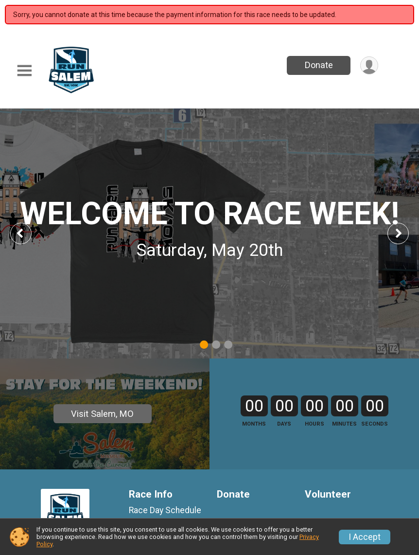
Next (405, 233)
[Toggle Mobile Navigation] (24, 71)
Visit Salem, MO (102, 414)
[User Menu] (369, 65)
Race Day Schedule (165, 510)
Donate (319, 65)
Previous (28, 233)
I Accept (365, 537)
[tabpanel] (209, 233)
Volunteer (328, 494)
